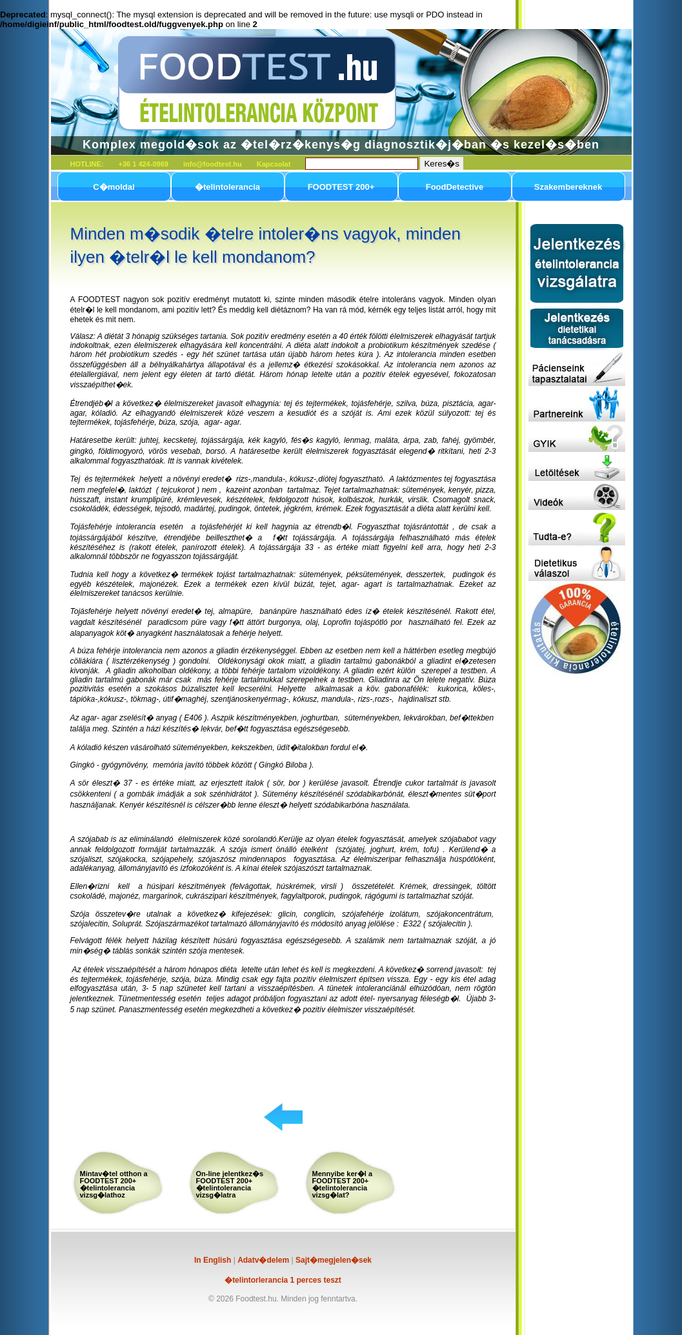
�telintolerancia (227, 187)
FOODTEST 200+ (341, 187)
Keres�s (441, 163)
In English (212, 1260)
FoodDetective (455, 187)
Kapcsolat (274, 164)
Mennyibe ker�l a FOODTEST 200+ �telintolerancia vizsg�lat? (342, 1184)
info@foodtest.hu (212, 164)
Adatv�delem (263, 1260)
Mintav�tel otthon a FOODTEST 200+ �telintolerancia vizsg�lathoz (114, 1184)
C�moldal (113, 187)
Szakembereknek (568, 187)
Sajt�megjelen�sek (334, 1260)
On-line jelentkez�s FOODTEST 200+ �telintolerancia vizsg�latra (230, 1184)
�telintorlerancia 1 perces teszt (283, 1280)
